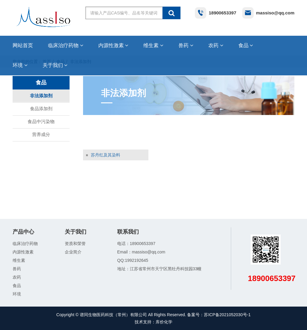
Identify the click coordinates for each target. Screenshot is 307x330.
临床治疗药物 (65, 45)
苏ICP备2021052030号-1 (227, 314)
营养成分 (41, 134)
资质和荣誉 (75, 243)
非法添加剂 (41, 95)
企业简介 (73, 252)
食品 (245, 45)
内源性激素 (113, 45)
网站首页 (23, 45)
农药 (215, 45)
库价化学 (164, 321)
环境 (20, 65)
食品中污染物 (41, 121)
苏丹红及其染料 (105, 155)
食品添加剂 (41, 108)
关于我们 (55, 65)
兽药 (185, 45)
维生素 (153, 45)
